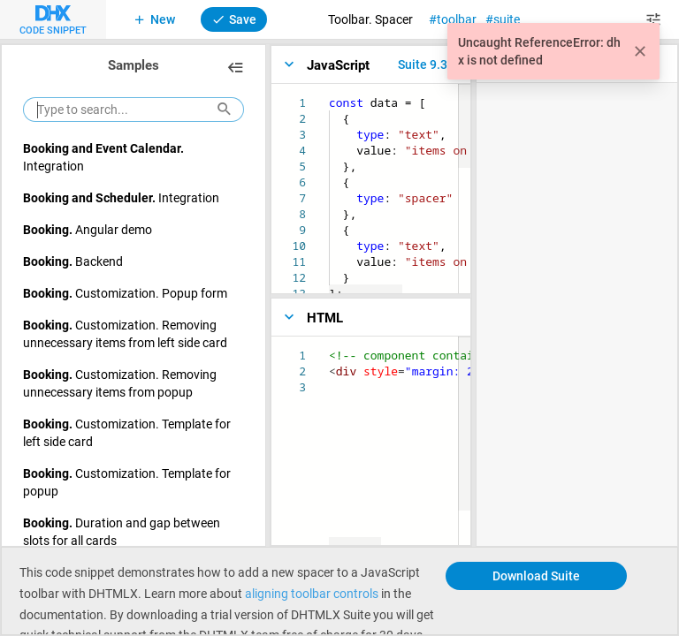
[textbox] (329, 347)
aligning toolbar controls (311, 593)
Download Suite (536, 575)
